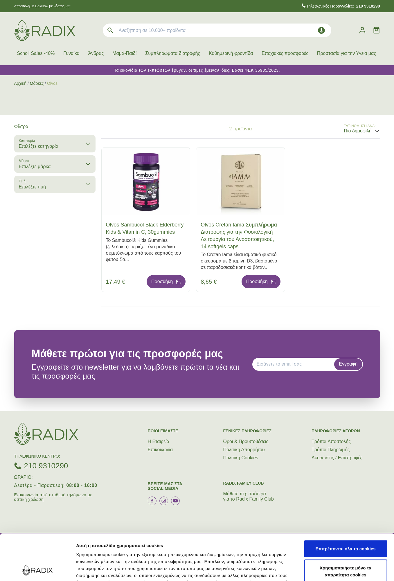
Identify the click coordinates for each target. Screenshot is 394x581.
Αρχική (20, 83)
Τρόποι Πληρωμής (331, 449)
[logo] (44, 30)
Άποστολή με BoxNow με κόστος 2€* (42, 6)
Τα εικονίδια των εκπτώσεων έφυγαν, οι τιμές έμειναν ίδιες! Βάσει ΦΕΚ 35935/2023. (197, 70)
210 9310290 (46, 465)
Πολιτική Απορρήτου (244, 449)
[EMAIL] (295, 364)
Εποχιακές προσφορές (285, 53)
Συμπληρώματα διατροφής (172, 53)
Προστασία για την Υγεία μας (346, 53)
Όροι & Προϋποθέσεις (246, 441)
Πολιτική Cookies (240, 457)
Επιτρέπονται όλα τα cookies (345, 505)
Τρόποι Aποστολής (331, 441)
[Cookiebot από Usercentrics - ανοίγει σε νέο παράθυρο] (37, 569)
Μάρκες (37, 83)
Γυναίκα (71, 53)
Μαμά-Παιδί (124, 53)
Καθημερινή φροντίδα (231, 53)
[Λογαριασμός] (362, 30)
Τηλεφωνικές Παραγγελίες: (343, 6)
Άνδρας (96, 53)
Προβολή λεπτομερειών (345, 569)
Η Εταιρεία (159, 441)
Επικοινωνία (160, 449)
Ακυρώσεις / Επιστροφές (337, 457)
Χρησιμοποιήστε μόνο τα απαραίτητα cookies (345, 528)
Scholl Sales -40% (36, 53)
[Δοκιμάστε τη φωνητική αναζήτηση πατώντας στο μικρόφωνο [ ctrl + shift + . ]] (321, 30)
